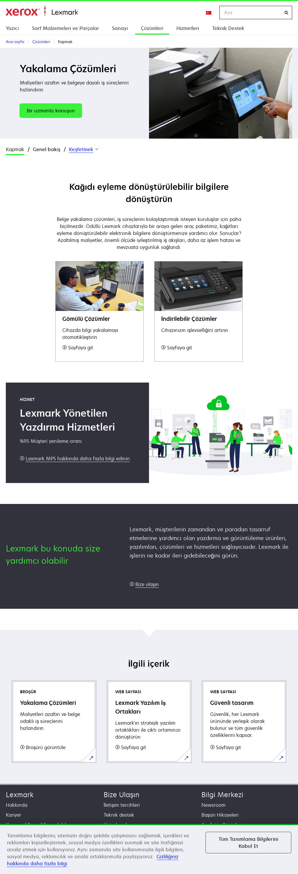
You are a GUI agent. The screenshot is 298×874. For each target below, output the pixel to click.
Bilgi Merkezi (222, 794)
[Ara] (286, 12)
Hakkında (16, 805)
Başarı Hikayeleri (220, 815)
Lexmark (19, 794)
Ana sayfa (42, 11)
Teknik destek (119, 815)
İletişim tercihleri (122, 805)
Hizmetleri (187, 28)
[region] (149, 849)
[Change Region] (209, 12)
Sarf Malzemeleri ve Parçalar (65, 28)
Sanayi (120, 28)
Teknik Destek (228, 28)
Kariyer (13, 815)
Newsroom (213, 805)
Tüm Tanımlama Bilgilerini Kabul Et (248, 842)
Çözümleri (152, 28)
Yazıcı (12, 28)
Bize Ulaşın (121, 794)
